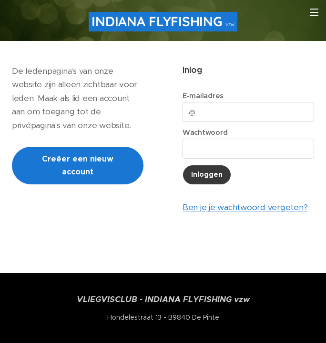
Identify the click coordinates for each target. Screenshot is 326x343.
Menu (314, 12)
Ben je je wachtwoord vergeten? (245, 207)
